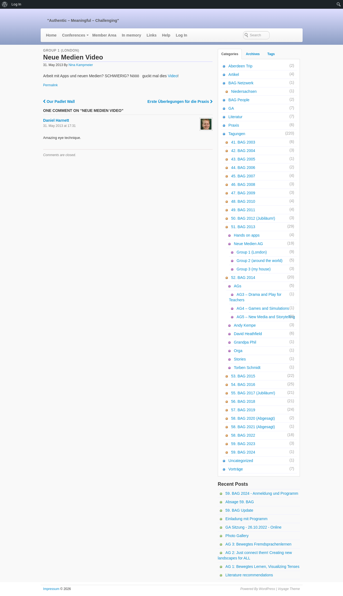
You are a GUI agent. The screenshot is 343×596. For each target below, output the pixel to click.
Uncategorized (240, 460)
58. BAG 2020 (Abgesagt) (253, 418)
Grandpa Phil (245, 342)
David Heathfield (248, 334)
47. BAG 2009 (243, 193)
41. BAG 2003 (243, 142)
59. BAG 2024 (243, 452)
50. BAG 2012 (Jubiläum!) (253, 218)
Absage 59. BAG (239, 502)
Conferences (73, 35)
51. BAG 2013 (243, 227)
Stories (240, 359)
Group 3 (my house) (254, 269)
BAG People (238, 100)
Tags (271, 54)
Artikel (233, 74)
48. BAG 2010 (243, 201)
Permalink (50, 85)
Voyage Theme (289, 589)
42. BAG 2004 (243, 150)
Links (152, 35)
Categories (229, 54)
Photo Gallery (237, 536)
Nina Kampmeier (80, 65)
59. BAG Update (239, 510)
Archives (253, 54)
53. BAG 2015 (243, 376)
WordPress (267, 589)
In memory (131, 35)
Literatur (235, 117)
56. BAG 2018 (243, 401)
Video (173, 76)
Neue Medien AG (248, 244)
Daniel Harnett (56, 120)
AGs (237, 286)
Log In (181, 35)
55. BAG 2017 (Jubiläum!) (253, 393)
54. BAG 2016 (243, 384)
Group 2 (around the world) (259, 260)
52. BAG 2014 (243, 277)
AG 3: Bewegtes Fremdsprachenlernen (258, 544)
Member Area (104, 35)
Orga (238, 350)
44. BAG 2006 (243, 167)
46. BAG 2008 (243, 184)
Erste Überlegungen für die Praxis (180, 101)
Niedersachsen (243, 91)
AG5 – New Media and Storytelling (266, 317)
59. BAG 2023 (243, 444)
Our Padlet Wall (59, 101)
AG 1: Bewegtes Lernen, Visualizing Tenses (262, 566)
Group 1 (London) (61, 50)
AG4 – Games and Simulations (263, 308)
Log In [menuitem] (16, 4)
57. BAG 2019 (243, 410)
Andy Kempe (245, 325)
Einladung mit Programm (246, 519)
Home (51, 35)
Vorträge (235, 469)
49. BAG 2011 (243, 210)
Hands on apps (247, 235)
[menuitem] (5, 4)
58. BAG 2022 (243, 435)
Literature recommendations (249, 575)
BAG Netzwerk (240, 83)
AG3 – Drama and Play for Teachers (255, 297)
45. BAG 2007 (243, 176)
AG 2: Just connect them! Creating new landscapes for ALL (255, 555)
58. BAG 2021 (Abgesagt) (253, 427)
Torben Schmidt (247, 367)
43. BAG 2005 (243, 159)
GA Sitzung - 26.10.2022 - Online (253, 527)
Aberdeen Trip (240, 66)
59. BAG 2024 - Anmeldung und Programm (261, 493)
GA (231, 108)
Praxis (233, 125)
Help (166, 35)
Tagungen (236, 134)
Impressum (51, 589)
